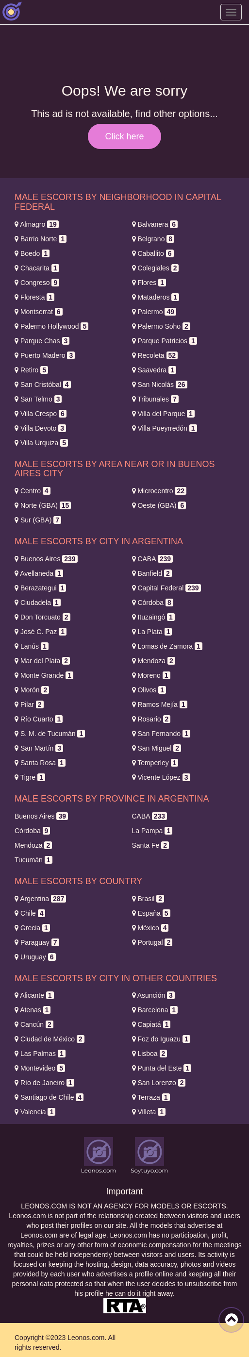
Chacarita (37, 268)
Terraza (151, 1097)
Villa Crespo (40, 414)
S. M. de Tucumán (50, 733)
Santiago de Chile (49, 1097)
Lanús (32, 646)
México (150, 928)
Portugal (152, 942)
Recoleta (155, 355)
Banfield (152, 573)
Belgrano (153, 239)
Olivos (149, 690)
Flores (149, 282)
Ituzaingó (153, 617)
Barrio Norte (40, 239)
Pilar (29, 704)
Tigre (30, 777)
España (151, 913)
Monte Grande (44, 675)
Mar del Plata (42, 661)
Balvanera (155, 224)
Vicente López (161, 777)
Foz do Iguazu (161, 1039)
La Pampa (152, 831)
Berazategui (40, 588)
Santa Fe (150, 845)
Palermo (154, 312)
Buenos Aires (46, 559)
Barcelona (155, 1010)
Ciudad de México (49, 1039)
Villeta (149, 1112)
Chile (30, 913)
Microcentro (159, 491)
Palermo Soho (161, 326)
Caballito (153, 253)
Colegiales (155, 268)
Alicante (34, 995)
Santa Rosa (40, 763)
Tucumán (33, 860)
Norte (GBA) (43, 505)
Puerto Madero (45, 355)
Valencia (35, 1112)
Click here (124, 136)
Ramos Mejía (159, 704)
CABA (152, 559)
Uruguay (35, 957)
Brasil (148, 899)
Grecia (32, 928)
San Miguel (157, 748)
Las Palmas (40, 1053)
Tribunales (155, 399)
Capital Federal (166, 588)
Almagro (37, 224)
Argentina (40, 899)
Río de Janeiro (44, 1083)
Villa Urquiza (41, 443)
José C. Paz (40, 632)
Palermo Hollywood (51, 326)
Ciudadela (38, 602)
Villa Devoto (40, 428)
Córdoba (152, 602)
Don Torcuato (42, 617)
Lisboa (149, 1053)
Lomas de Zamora (167, 646)
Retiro (31, 370)
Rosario (151, 719)
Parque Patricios (164, 341)
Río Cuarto (39, 719)
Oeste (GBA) (159, 505)
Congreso (37, 282)
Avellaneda (39, 573)
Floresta (34, 297)
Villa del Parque (163, 414)
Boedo (32, 253)
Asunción (153, 995)
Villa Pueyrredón (164, 428)
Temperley (155, 763)
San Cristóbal (43, 384)
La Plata (152, 632)
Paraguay (37, 942)
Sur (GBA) (38, 520)
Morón (32, 690)
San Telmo (38, 399)
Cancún (34, 1024)
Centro (32, 491)
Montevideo (40, 1068)
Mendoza (153, 661)
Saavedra (154, 370)
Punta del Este (162, 1068)
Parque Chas (42, 341)
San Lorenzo (159, 1083)
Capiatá (151, 1024)
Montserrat (39, 312)
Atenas (32, 1010)
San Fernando (161, 733)
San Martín (39, 748)
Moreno (151, 675)
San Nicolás (159, 384)
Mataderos (156, 297)
